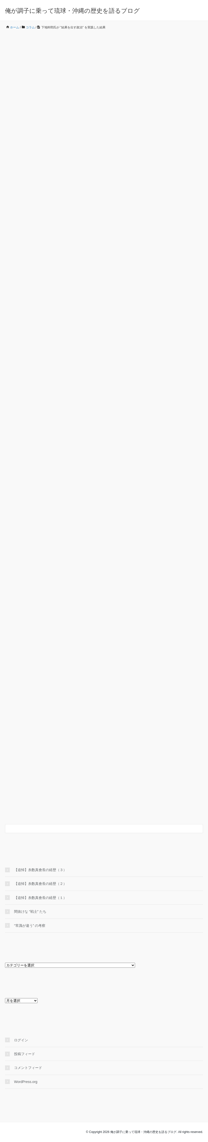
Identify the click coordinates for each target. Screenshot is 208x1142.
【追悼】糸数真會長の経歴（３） (40, 870)
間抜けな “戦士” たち (30, 911)
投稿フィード (24, 1054)
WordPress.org (25, 1082)
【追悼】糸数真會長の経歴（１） (40, 898)
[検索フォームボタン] (198, 828)
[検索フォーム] (99, 828)
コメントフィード (28, 1068)
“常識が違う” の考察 (29, 926)
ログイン (21, 1040)
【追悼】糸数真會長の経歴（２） (40, 884)
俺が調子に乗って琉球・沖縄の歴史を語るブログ (72, 10)
